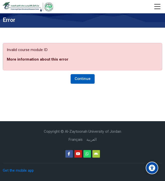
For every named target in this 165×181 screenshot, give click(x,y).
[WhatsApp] (87, 154)
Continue (83, 78)
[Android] (96, 154)
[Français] (75, 140)
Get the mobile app (18, 170)
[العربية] (91, 140)
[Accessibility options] (152, 168)
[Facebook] (69, 154)
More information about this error (37, 59)
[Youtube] (78, 154)
